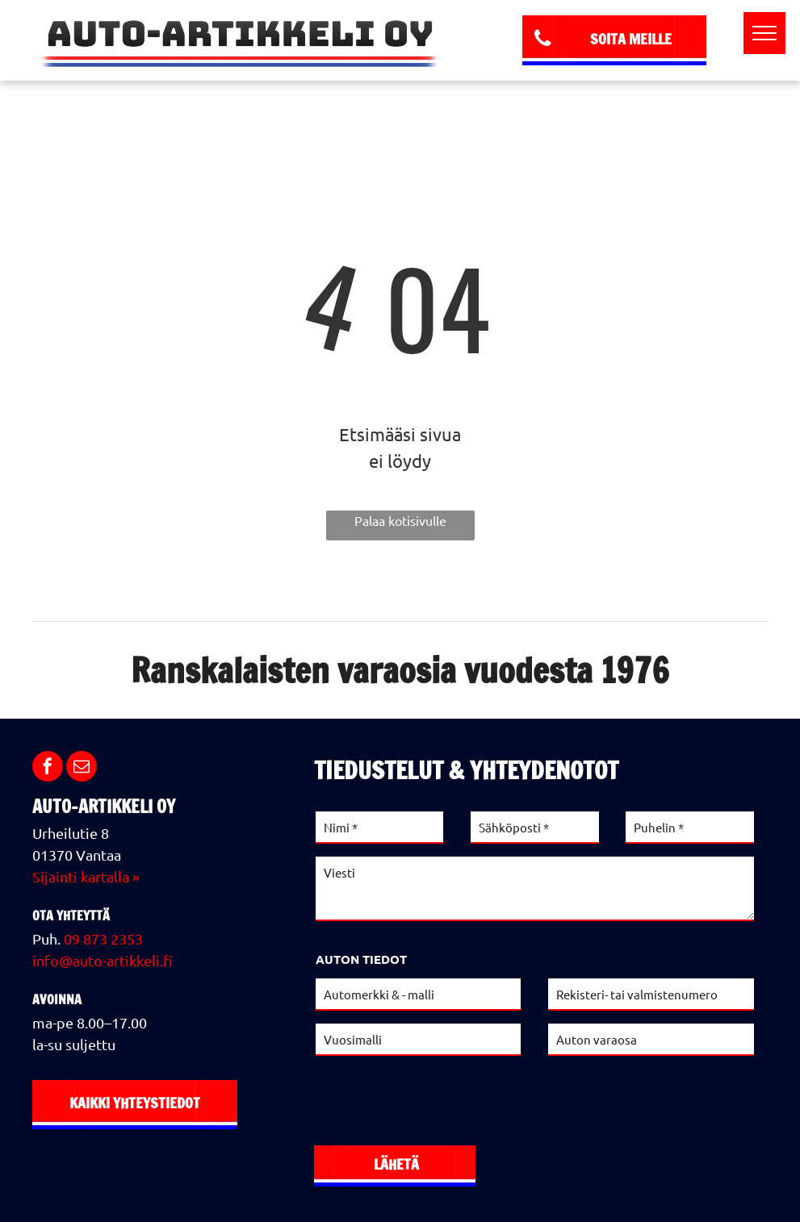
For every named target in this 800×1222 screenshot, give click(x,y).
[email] (81, 768)
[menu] (764, 33)
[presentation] (438, 1097)
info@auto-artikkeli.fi (102, 960)
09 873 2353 (103, 938)
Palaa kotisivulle (400, 520)
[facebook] (47, 768)
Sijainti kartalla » (86, 876)
